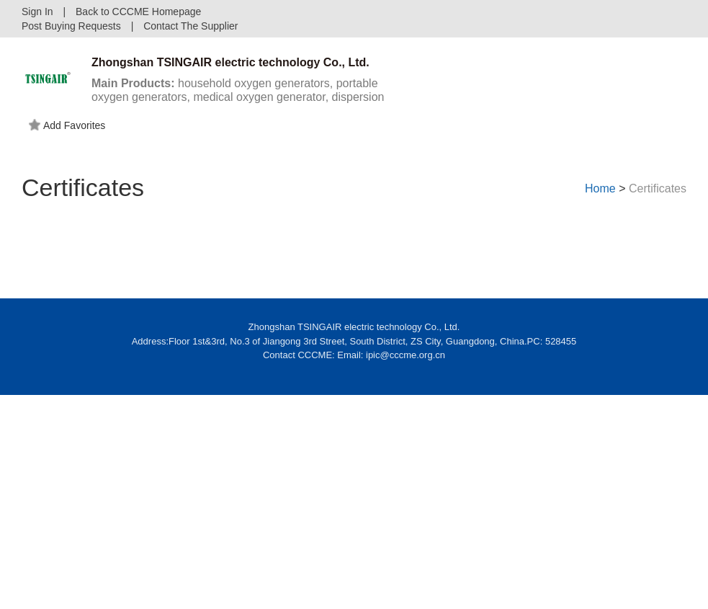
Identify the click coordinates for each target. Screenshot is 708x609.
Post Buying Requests (71, 26)
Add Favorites (67, 125)
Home (600, 188)
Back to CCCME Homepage (138, 11)
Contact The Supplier (190, 26)
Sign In (37, 11)
